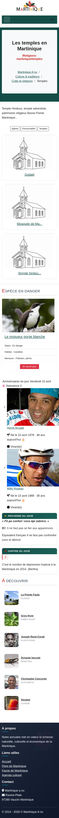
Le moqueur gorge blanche (25, 337)
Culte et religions (22, 81)
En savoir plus (30, 366)
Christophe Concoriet (34, 678)
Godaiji (29, 174)
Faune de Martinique (15, 770)
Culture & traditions (27, 76)
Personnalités (29, 128)
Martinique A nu (27, 72)
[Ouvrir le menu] (7, 19)
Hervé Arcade (15, 428)
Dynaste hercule (30, 657)
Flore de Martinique (14, 766)
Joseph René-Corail (33, 636)
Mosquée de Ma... (29, 224)
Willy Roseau (15, 488)
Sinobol (25, 699)
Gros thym (27, 615)
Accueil (6, 761)
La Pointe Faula (30, 594)
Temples (43, 128)
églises (15, 128)
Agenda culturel (12, 775)
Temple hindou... (29, 273)
